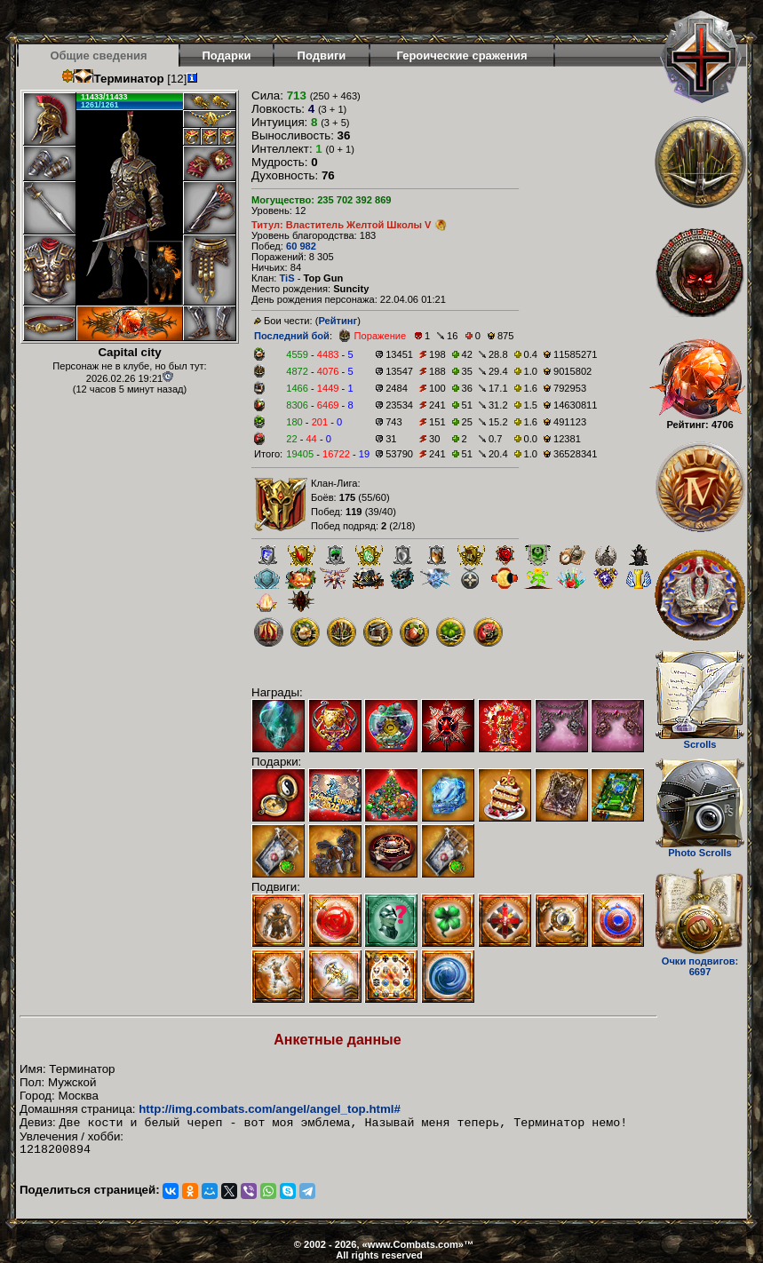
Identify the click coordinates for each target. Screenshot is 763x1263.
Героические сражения (461, 55)
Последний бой (292, 335)
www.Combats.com (413, 1244)
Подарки (226, 55)
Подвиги (322, 55)
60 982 (301, 246)
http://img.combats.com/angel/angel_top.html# (270, 1109)
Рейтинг (337, 320)
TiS (286, 278)
